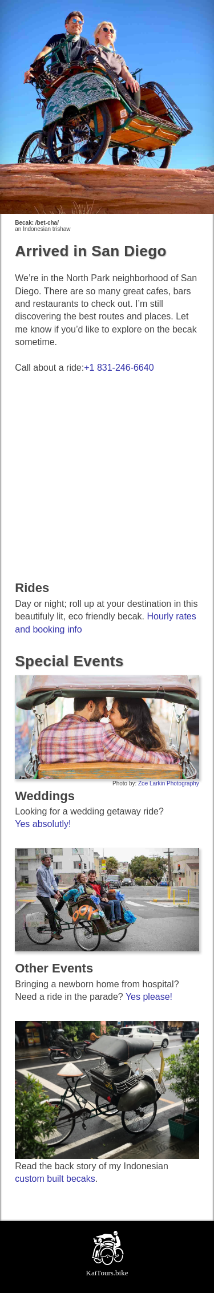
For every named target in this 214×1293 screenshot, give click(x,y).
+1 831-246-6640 (119, 367)
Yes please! (149, 997)
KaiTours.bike (107, 1272)
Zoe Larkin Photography (168, 783)
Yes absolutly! (43, 824)
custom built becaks (55, 1178)
